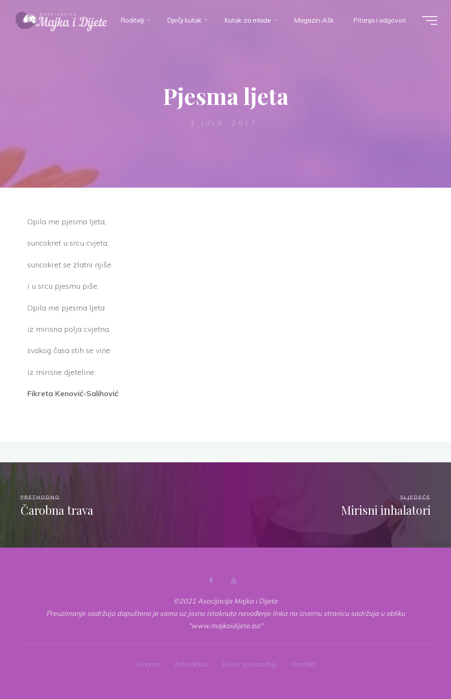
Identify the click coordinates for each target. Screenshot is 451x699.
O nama (147, 664)
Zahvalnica (191, 664)
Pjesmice (223, 71)
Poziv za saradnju (250, 664)
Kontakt (304, 664)
